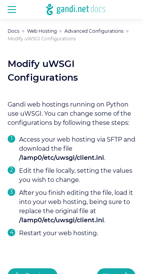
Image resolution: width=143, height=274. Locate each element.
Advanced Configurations (94, 31)
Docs (13, 31)
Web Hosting (42, 31)
